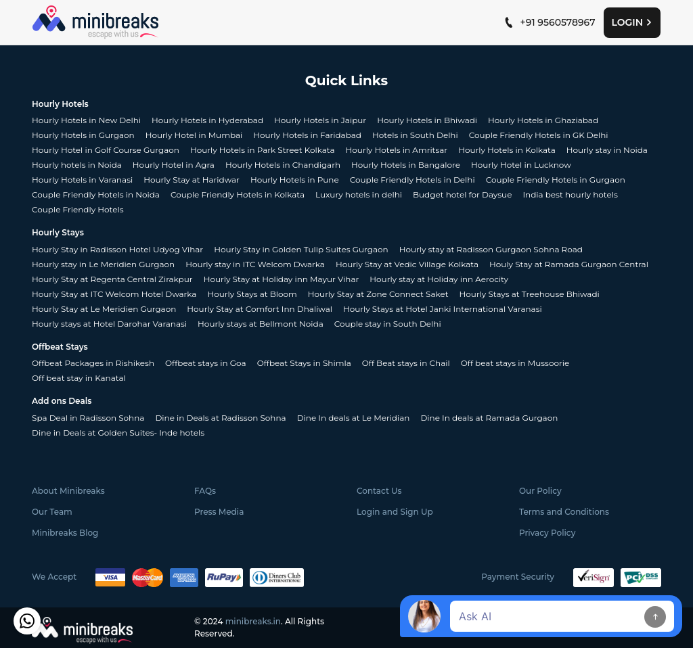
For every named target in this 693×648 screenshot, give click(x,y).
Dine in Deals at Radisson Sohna (220, 418)
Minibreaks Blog (65, 533)
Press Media (219, 512)
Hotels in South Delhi (415, 135)
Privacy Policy (547, 533)
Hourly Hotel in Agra (174, 165)
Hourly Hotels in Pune (294, 180)
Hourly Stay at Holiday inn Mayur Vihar (281, 279)
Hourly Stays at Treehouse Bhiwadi (530, 294)
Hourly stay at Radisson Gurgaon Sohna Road (491, 249)
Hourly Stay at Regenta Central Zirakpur (112, 279)
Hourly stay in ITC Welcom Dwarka (255, 264)
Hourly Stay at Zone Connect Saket (378, 294)
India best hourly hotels (569, 194)
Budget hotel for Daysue (462, 194)
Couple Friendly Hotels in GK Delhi (538, 135)
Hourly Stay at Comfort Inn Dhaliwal (259, 309)
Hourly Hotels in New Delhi (86, 120)
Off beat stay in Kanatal (79, 378)
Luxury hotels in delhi (358, 194)
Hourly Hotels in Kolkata (507, 150)
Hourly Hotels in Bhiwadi (427, 120)
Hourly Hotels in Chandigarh (282, 165)
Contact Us (379, 491)
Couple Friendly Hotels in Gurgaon (555, 180)
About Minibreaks (68, 491)
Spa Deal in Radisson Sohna (88, 418)
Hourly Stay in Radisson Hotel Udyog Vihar (117, 249)
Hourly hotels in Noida (77, 165)
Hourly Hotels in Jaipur (320, 120)
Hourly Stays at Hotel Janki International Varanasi (442, 309)
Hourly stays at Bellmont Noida (260, 324)
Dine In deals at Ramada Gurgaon (489, 418)
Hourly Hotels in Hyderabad (207, 120)
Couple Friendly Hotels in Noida (96, 194)
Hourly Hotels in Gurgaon (83, 135)
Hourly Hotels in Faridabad (307, 135)
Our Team (52, 512)
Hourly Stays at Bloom (251, 294)
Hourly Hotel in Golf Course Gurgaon (105, 150)
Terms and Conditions (564, 512)
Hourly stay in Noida (607, 150)
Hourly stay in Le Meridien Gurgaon (103, 264)
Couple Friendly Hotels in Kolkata (238, 194)
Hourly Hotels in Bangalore (405, 165)
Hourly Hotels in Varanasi (82, 180)
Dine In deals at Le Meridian (353, 418)
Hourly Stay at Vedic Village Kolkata (407, 264)
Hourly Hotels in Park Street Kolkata (262, 150)
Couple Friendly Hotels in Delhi (412, 180)
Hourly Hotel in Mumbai (194, 135)
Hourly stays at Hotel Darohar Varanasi (109, 324)
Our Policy (540, 491)
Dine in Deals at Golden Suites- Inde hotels (118, 432)
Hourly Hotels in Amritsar (397, 150)
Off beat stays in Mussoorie (515, 363)
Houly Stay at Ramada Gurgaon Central (568, 264)
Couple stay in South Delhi (387, 324)
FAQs (205, 491)
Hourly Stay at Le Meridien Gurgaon (104, 309)
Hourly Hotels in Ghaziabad (543, 120)
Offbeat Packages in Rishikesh (93, 363)
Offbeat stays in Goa (205, 363)
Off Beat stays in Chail (406, 363)
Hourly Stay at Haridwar (191, 180)
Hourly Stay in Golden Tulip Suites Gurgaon (301, 249)
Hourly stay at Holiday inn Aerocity (439, 279)
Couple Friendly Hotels (78, 209)
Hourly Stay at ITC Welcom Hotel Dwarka (114, 294)
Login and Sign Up (395, 512)
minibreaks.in (253, 621)
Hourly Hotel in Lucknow (521, 165)
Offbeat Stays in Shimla (304, 363)
